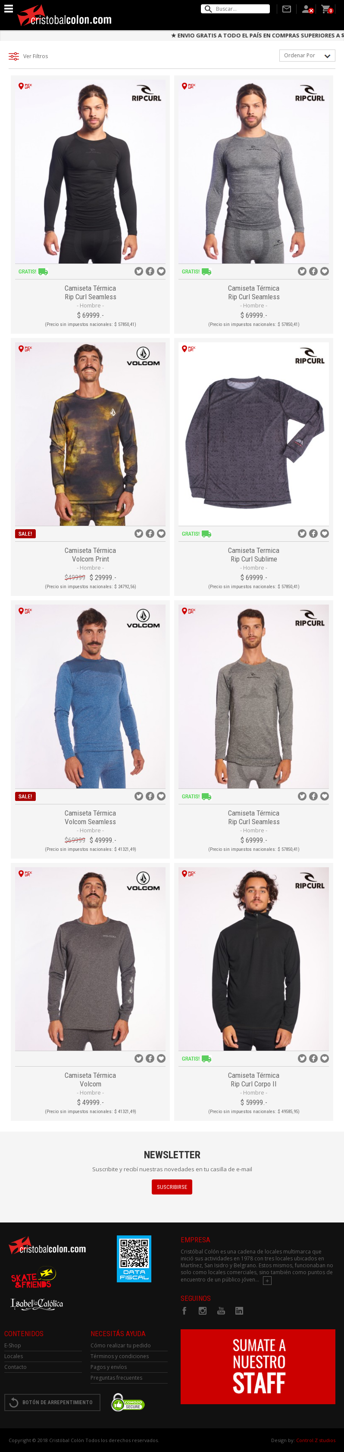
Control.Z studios (315, 1440)
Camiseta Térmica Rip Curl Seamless (90, 292)
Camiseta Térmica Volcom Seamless (90, 817)
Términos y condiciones (120, 1356)
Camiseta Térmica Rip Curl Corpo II (253, 1079)
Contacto (15, 1367)
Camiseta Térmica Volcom (90, 1079)
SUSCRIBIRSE (172, 1187)
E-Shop (12, 1345)
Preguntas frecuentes (116, 1377)
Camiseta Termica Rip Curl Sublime (253, 554)
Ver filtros (35, 56)
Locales (13, 1356)
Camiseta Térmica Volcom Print (90, 554)
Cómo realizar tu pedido (121, 1345)
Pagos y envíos (109, 1367)
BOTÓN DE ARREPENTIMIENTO (57, 1402)
